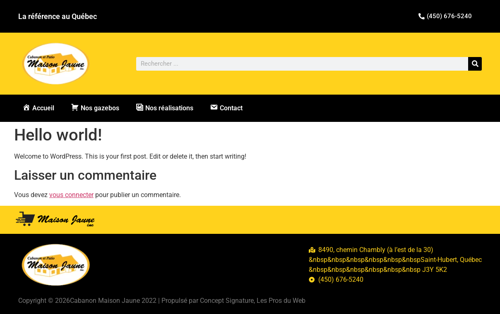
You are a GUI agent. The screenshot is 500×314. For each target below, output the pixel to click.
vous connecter (71, 195)
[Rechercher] (475, 64)
